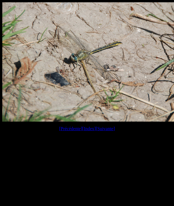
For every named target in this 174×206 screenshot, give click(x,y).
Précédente (71, 128)
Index (89, 128)
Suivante (105, 128)
